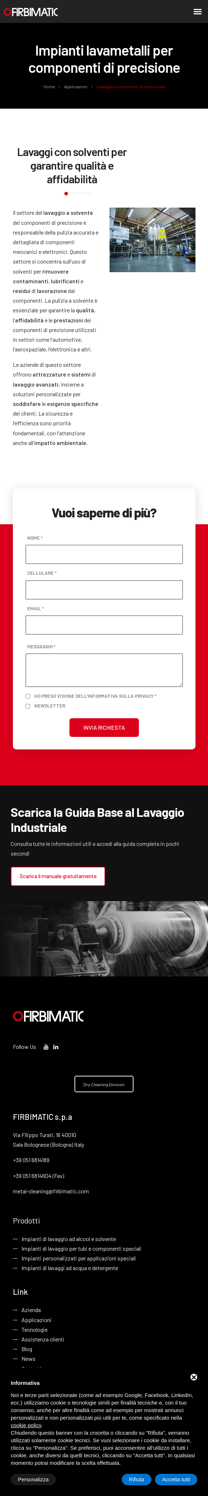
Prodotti (26, 1221)
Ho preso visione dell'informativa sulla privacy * (95, 695)
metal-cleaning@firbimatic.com (51, 1190)
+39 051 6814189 (31, 1159)
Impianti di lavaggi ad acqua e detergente (69, 1268)
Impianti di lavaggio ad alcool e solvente (68, 1239)
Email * (35, 608)
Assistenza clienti (42, 1340)
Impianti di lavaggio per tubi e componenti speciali (81, 1248)
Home (49, 86)
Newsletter (49, 705)
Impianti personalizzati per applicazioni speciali (78, 1258)
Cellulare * (42, 573)
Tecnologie (34, 1330)
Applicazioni (75, 86)
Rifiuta (136, 1479)
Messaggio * (41, 646)
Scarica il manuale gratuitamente (57, 875)
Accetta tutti (176, 1479)
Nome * (35, 537)
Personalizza (33, 1479)
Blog (26, 1349)
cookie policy (26, 1425)
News (28, 1359)
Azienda (31, 1310)
